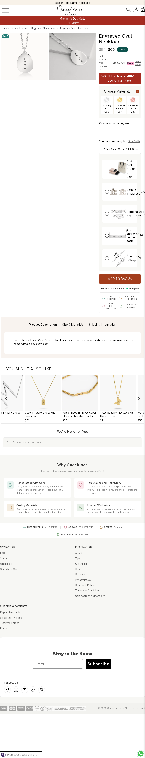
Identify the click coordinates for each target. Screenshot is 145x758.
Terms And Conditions (87, 590)
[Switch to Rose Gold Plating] (133, 100)
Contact (4, 558)
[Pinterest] (41, 689)
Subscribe (98, 664)
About (78, 553)
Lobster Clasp (133, 258)
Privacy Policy (83, 579)
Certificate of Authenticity (90, 595)
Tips (77, 558)
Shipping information (11, 617)
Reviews (80, 574)
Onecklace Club (9, 569)
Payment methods (10, 612)
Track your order (9, 623)
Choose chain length (112, 141)
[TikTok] (33, 689)
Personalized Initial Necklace (31, 412)
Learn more (138, 63)
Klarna (4, 628)
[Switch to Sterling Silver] (106, 100)
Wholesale (6, 563)
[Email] (58, 664)
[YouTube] (24, 689)
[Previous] (6, 399)
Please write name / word (115, 123)
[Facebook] (7, 689)
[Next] (138, 399)
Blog (78, 569)
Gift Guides (81, 563)
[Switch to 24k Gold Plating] (119, 100)
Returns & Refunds (86, 585)
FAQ (2, 553)
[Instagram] (16, 689)
